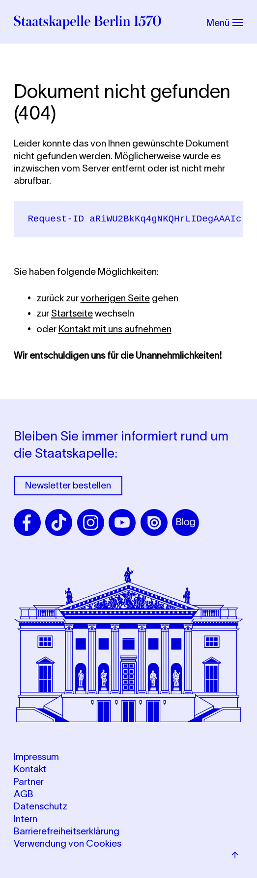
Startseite (72, 313)
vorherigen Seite (115, 298)
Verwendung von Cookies (67, 843)
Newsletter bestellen (68, 485)
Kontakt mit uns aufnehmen (114, 329)
